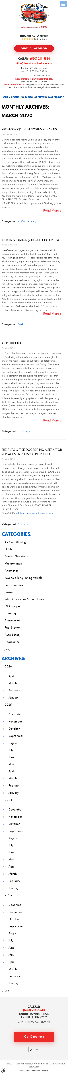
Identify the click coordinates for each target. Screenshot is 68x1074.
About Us (17, 97)
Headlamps (23, 431)
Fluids (20, 324)
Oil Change (12, 606)
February (14, 690)
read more (51, 210)
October (14, 728)
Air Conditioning (26, 221)
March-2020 (56, 97)
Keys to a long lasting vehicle (24, 578)
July (11, 750)
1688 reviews (40, 39)
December (15, 714)
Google (30, 1049)
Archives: (14, 658)
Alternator (23, 523)
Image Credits (25, 1070)
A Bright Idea (12, 343)
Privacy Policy (34, 1067)
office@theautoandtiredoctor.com (34, 63)
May (11, 764)
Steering (10, 613)
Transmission (12, 620)
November (15, 721)
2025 (8, 704)
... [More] (6, 649)
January (13, 697)
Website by (39, 1071)
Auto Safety (12, 635)
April (11, 676)
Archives (40, 97)
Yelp (37, 1049)
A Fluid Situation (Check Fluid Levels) (30, 240)
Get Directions (34, 1037)
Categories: (17, 534)
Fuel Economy (14, 585)
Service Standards (17, 556)
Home (5, 97)
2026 (8, 666)
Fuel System (12, 627)
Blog (28, 97)
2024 (8, 800)
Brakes (9, 592)
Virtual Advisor (34, 48)
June (12, 757)
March (13, 683)
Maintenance (13, 563)
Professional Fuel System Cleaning (29, 129)
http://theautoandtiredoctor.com (35, 513)
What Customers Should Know (24, 599)
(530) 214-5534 (34, 1010)
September (16, 736)
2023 (8, 895)
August (13, 743)
